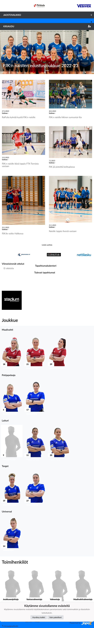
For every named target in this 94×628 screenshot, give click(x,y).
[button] (7, 52)
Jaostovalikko (48, 15)
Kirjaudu (47, 26)
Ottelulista (7, 278)
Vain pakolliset (55, 617)
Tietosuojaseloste (10, 626)
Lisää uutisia (47, 245)
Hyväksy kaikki (38, 617)
